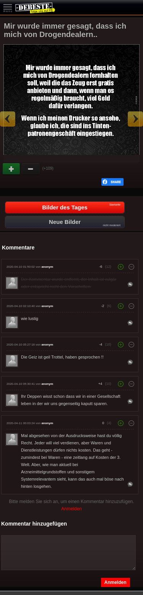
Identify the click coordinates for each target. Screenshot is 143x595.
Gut (11, 169)
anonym (47, 267)
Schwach (30, 169)
